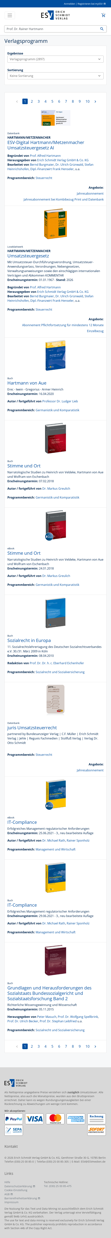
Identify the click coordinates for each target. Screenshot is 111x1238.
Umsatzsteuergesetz (28, 256)
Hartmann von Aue (26, 383)
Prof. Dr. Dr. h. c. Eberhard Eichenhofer (57, 663)
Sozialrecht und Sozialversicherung (60, 672)
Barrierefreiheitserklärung (20, 1198)
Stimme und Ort (24, 466)
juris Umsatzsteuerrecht (32, 727)
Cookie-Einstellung (15, 1190)
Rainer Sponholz (78, 840)
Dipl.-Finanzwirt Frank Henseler (52, 169)
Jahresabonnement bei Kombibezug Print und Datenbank (64, 199)
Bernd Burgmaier (42, 165)
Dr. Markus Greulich (56, 488)
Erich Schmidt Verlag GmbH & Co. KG (63, 160)
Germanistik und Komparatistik (57, 410)
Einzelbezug (95, 331)
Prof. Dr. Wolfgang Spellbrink (78, 1017)
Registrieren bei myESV (90, 3)
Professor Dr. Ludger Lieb (60, 401)
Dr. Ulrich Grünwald (69, 165)
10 (88, 101)
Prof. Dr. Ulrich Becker (22, 1021)
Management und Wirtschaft (56, 849)
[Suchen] (51, 28)
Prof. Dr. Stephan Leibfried (58, 1021)
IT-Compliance (22, 822)
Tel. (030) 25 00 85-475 (57, 1186)
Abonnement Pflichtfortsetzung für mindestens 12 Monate (63, 325)
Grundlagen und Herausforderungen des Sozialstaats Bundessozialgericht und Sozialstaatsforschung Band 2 (49, 993)
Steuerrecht (44, 178)
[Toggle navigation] (10, 15)
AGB (7, 1194)
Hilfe (7, 1182)
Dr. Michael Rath (53, 840)
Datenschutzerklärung (18, 1186)
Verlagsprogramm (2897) (56, 59)
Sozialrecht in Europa (29, 640)
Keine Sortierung (56, 76)
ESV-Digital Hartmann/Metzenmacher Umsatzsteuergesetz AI (45, 145)
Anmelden (69, 3)
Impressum (11, 1202)
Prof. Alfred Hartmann (45, 156)
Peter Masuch (46, 1017)
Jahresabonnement (90, 193)
